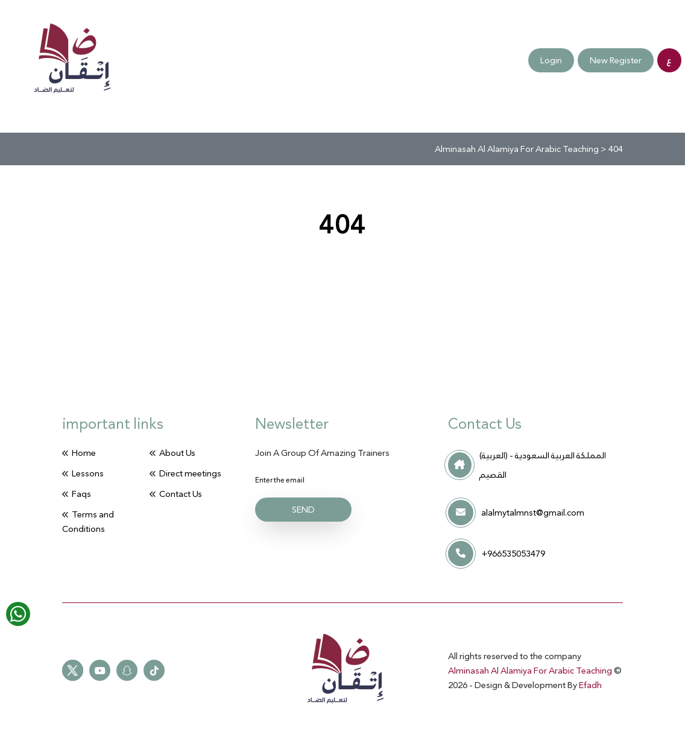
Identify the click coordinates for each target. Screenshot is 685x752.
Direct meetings (190, 473)
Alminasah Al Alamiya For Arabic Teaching (531, 670)
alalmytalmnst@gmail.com (532, 512)
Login (551, 60)
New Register (616, 60)
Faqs (51, 60)
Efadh (590, 685)
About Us (177, 453)
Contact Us (102, 60)
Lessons (88, 473)
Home (84, 453)
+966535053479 (513, 553)
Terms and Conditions (168, 60)
